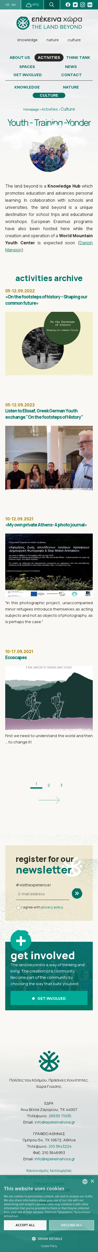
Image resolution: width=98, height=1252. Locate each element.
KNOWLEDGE (27, 87)
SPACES (27, 66)
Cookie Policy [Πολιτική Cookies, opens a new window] (49, 1246)
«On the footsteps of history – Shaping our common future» (46, 300)
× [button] (92, 1181)
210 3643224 (60, 1146)
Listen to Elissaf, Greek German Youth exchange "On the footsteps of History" (44, 414)
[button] (49, 1239)
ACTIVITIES (49, 57)
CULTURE (49, 95)
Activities (50, 109)
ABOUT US (20, 57)
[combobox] (85, 1181)
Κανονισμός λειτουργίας (49, 1170)
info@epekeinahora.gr (55, 1122)
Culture (68, 109)
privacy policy (52, 907)
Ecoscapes (16, 657)
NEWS (71, 66)
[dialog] (49, 1213)
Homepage (31, 109)
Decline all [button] (71, 1225)
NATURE (71, 87)
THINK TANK (78, 57)
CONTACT (71, 74)
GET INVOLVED (27, 74)
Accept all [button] (25, 1225)
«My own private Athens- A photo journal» (46, 525)
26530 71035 (60, 1116)
